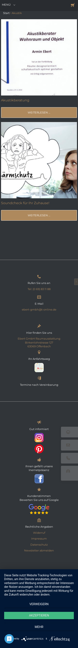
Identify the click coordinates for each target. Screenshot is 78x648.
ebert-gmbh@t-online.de (39, 309)
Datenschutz (39, 544)
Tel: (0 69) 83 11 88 (39, 289)
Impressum (39, 538)
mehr (39, 627)
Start (6, 13)
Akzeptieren (39, 615)
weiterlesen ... (39, 112)
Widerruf (39, 532)
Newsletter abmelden (39, 550)
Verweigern (39, 604)
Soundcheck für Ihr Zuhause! (25, 203)
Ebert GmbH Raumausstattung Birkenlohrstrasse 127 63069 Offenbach (39, 342)
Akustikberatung (15, 100)
